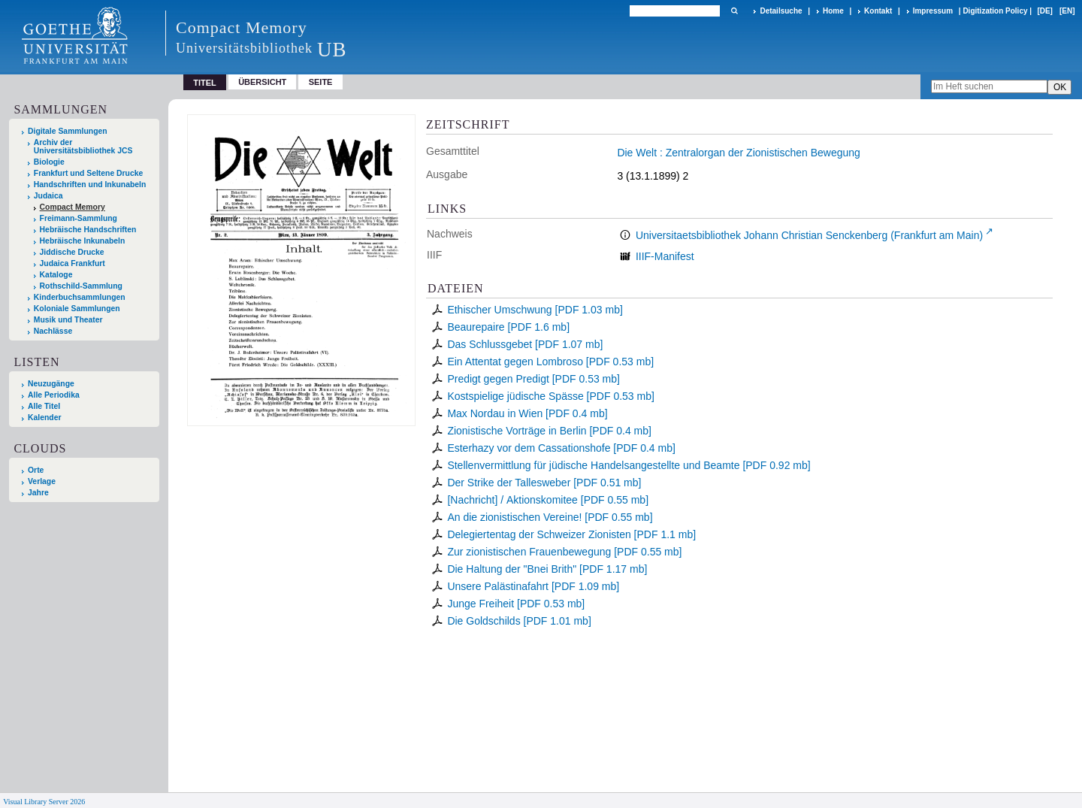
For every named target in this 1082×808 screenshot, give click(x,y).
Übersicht (262, 81)
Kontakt (878, 11)
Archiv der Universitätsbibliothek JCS (83, 146)
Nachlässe (53, 331)
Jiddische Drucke (72, 252)
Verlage (42, 481)
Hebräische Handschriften (88, 229)
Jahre (38, 493)
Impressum (933, 11)
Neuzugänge (51, 384)
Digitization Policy (995, 11)
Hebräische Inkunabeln (82, 241)
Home (833, 11)
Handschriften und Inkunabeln (90, 184)
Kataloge (56, 275)
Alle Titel (44, 406)
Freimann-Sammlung (78, 218)
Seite (321, 81)
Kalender (44, 417)
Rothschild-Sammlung (81, 286)
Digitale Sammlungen (67, 131)
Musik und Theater (68, 320)
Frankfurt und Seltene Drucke (89, 173)
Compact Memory (72, 207)
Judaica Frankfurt (72, 263)
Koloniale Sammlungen (77, 308)
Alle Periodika (54, 395)
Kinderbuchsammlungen (79, 297)
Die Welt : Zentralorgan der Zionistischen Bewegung (738, 153)
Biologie (49, 162)
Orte (36, 470)
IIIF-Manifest (665, 256)
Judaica (48, 196)
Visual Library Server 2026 (44, 801)
